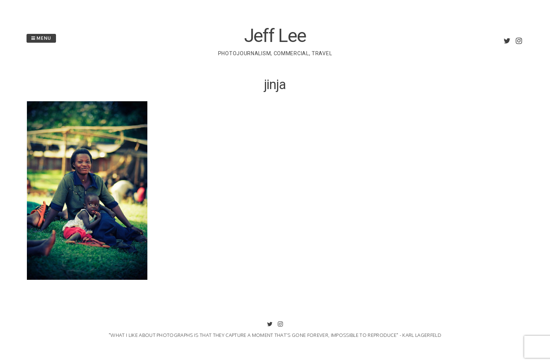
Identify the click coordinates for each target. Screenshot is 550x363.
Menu (41, 38)
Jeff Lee (275, 35)
